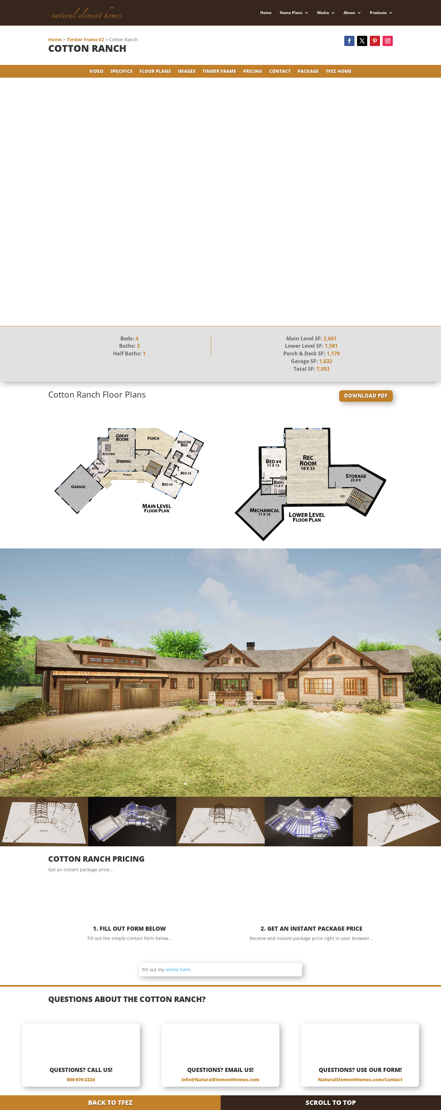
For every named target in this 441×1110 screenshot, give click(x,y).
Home (265, 13)
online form (177, 969)
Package (308, 71)
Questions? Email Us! (220, 1070)
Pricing (252, 71)
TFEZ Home (339, 71)
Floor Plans (155, 71)
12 (245, 784)
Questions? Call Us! (80, 1070)
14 (256, 784)
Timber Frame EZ (85, 39)
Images (186, 71)
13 (250, 784)
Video (96, 71)
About (349, 13)
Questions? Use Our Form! (360, 1070)
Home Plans (291, 13)
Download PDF (366, 395)
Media (323, 13)
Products (378, 13)
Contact (280, 71)
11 (240, 784)
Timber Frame (219, 71)
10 (234, 784)
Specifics (121, 71)
